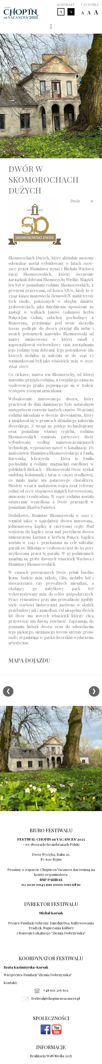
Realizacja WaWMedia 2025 (51, 1055)
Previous (8, 691)
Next (94, 691)
